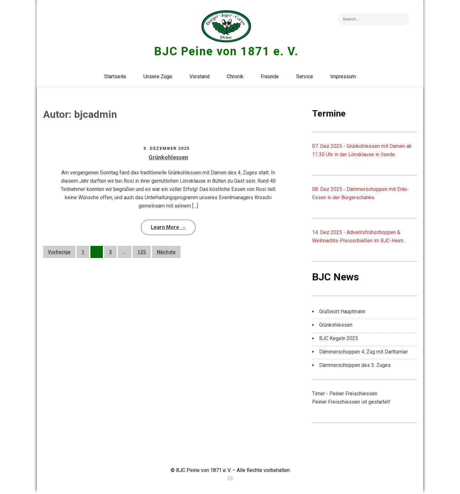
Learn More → (168, 227)
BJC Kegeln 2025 (338, 338)
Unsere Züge (157, 76)
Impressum (343, 76)
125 (141, 252)
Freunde (270, 76)
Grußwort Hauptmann (342, 311)
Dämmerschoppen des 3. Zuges (355, 365)
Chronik (235, 76)
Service (304, 76)
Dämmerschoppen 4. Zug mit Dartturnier (363, 352)
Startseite (115, 76)
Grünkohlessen (168, 157)
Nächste (166, 252)
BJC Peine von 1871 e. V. (226, 51)
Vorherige (59, 252)
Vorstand (199, 76)
